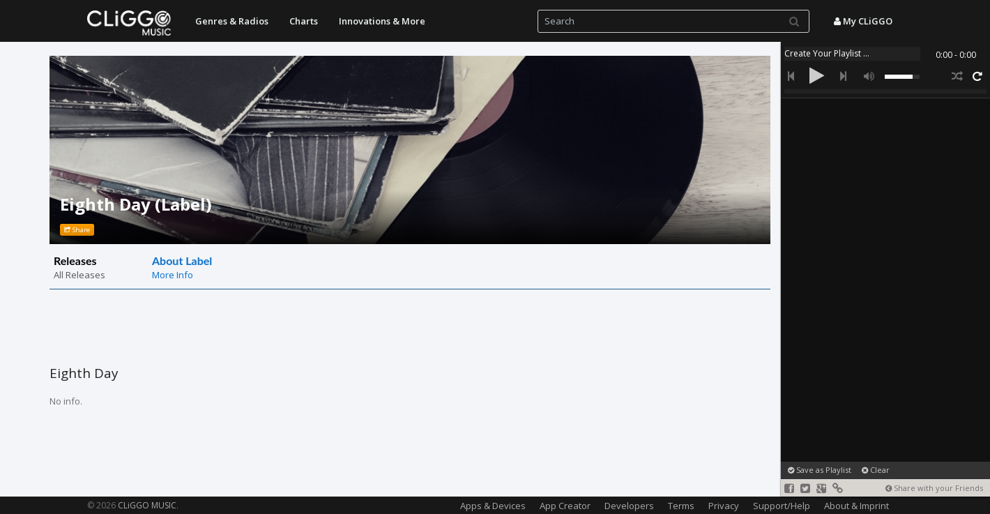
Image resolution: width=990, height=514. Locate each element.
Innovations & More (382, 21)
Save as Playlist (819, 469)
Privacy (723, 505)
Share (77, 229)
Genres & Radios (231, 21)
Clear (876, 469)
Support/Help (781, 505)
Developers (629, 505)
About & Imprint (856, 505)
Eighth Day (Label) (136, 204)
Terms (681, 505)
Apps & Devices (493, 505)
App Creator (565, 505)
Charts (303, 21)
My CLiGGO (863, 21)
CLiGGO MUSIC (147, 505)
